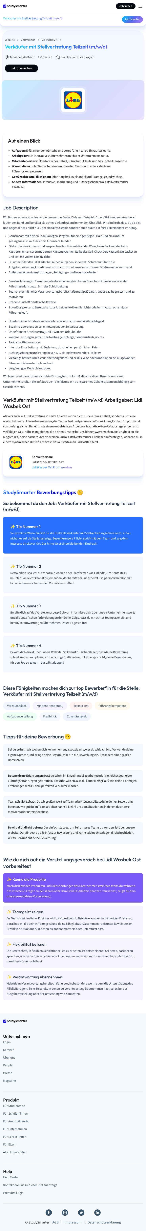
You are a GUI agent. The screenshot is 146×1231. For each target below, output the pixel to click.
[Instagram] (65, 1212)
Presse (7, 1073)
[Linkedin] (97, 1212)
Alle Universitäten (15, 1152)
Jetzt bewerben (132, 19)
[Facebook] (49, 1212)
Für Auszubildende (15, 1121)
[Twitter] (81, 1212)
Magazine (9, 1081)
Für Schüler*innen (15, 1113)
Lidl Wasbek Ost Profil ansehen (52, 467)
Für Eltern (9, 1144)
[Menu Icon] (140, 6)
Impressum (73, 1222)
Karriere (8, 1050)
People (7, 1065)
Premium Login (13, 1193)
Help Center (11, 1177)
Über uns (9, 1057)
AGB (55, 1222)
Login (7, 1042)
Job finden (125, 6)
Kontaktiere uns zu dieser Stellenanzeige (30, 1185)
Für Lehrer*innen (14, 1137)
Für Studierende (14, 1106)
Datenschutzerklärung (104, 1222)
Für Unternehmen (15, 1129)
